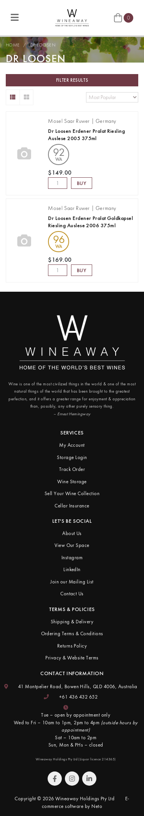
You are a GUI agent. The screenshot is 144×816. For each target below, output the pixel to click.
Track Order (72, 469)
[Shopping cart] (123, 17)
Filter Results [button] (72, 80)
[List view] (13, 97)
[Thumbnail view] (27, 97)
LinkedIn (72, 569)
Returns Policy (72, 646)
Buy (82, 183)
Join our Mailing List (71, 581)
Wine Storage (72, 481)
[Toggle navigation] (14, 17)
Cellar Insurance (72, 505)
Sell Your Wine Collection (72, 493)
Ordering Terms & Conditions (72, 633)
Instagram (72, 557)
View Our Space (72, 545)
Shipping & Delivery (72, 621)
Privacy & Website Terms (71, 657)
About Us (72, 533)
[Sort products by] (112, 97)
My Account (72, 445)
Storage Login (72, 457)
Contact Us (72, 593)
